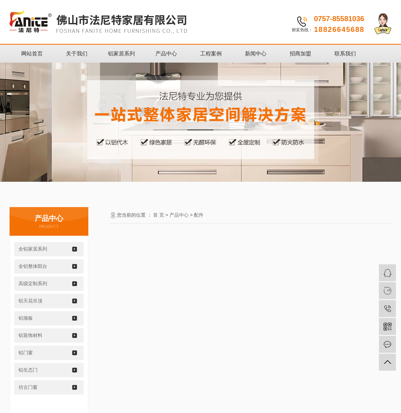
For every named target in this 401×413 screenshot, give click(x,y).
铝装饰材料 (30, 335)
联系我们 (345, 54)
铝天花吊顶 (30, 300)
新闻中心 (255, 54)
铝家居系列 (121, 54)
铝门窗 (25, 352)
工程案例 (211, 54)
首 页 (158, 215)
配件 (198, 215)
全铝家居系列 (32, 248)
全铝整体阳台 (32, 266)
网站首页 (32, 54)
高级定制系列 (32, 283)
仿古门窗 (28, 387)
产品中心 (166, 54)
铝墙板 (25, 318)
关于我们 (76, 54)
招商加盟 (300, 54)
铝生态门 (28, 369)
